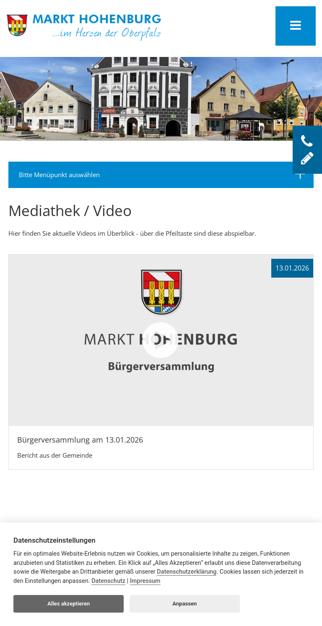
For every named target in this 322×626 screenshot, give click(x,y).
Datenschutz (108, 581)
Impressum (145, 581)
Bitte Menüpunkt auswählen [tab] (162, 174)
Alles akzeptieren (68, 603)
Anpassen (184, 603)
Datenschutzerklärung (186, 571)
